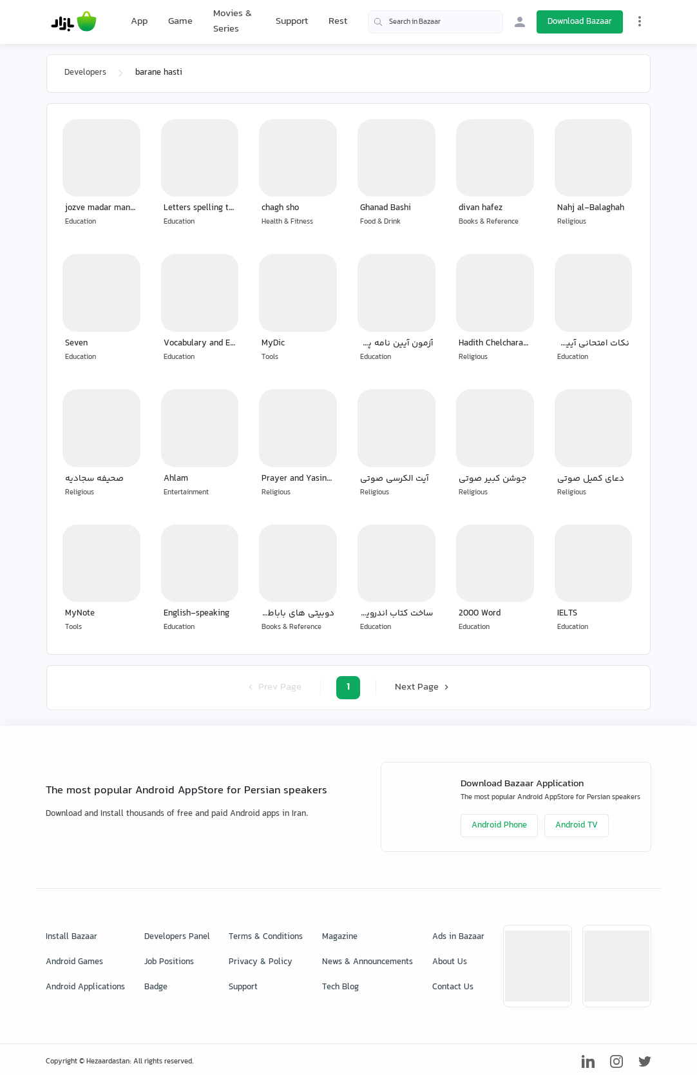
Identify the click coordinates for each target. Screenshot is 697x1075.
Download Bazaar (580, 22)
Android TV (576, 825)
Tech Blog (340, 987)
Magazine (340, 937)
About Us (449, 962)
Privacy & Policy (260, 962)
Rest (338, 22)
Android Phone (499, 825)
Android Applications (85, 987)
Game (180, 22)
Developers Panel (177, 937)
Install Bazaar (71, 937)
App (139, 22)
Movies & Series (232, 21)
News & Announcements (367, 962)
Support (292, 22)
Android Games (74, 962)
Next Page (423, 687)
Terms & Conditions (266, 937)
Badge (155, 987)
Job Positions (169, 962)
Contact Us (452, 987)
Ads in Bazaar (458, 937)
